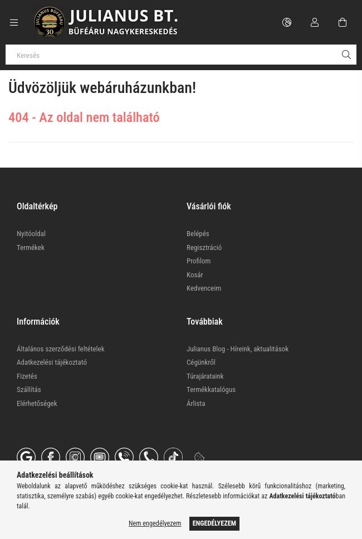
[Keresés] (181, 55)
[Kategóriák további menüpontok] (14, 22)
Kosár (195, 275)
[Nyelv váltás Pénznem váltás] (287, 22)
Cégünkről (201, 362)
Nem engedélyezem (155, 523)
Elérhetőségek (37, 403)
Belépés (198, 233)
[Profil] (315, 22)
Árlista (196, 403)
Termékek (31, 247)
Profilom (199, 261)
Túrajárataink (205, 376)
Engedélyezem (214, 523)
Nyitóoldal (31, 233)
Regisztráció (204, 247)
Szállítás (29, 389)
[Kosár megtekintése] (342, 22)
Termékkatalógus (211, 389)
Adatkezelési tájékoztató (52, 362)
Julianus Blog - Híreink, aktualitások (237, 349)
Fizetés (27, 376)
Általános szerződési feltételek (61, 349)
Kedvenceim (204, 288)
